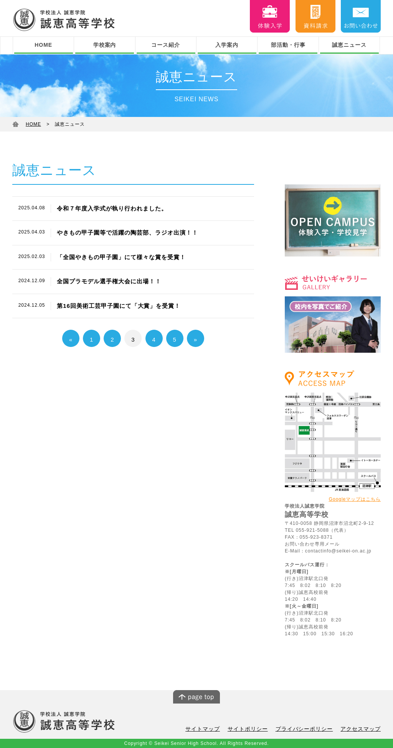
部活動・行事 (288, 45)
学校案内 (104, 45)
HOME (43, 45)
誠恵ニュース (349, 45)
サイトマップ (213, 729)
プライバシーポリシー (309, 729)
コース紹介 (165, 45)
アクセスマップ (362, 729)
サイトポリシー (255, 729)
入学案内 (226, 45)
